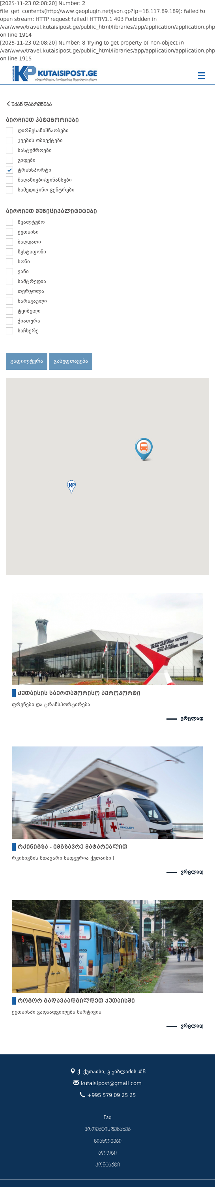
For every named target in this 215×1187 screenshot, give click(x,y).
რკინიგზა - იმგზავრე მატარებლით (72, 847)
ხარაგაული (32, 302)
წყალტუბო (31, 223)
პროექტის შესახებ (107, 1130)
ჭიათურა (29, 321)
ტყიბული (29, 311)
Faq (108, 1118)
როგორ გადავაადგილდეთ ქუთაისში (76, 1001)
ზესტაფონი (32, 252)
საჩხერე (28, 331)
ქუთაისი (28, 232)
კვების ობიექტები (40, 141)
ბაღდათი (29, 242)
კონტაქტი (107, 1165)
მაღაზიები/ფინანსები (45, 180)
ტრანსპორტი (34, 170)
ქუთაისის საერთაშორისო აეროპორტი (79, 693)
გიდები (27, 161)
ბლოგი (107, 1153)
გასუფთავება (71, 361)
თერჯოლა (31, 292)
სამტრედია (32, 282)
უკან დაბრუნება (29, 104)
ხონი (24, 262)
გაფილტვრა (26, 361)
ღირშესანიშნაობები (43, 131)
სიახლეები (108, 1141)
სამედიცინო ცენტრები (46, 190)
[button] (71, 486)
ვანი (23, 272)
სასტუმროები (35, 151)
